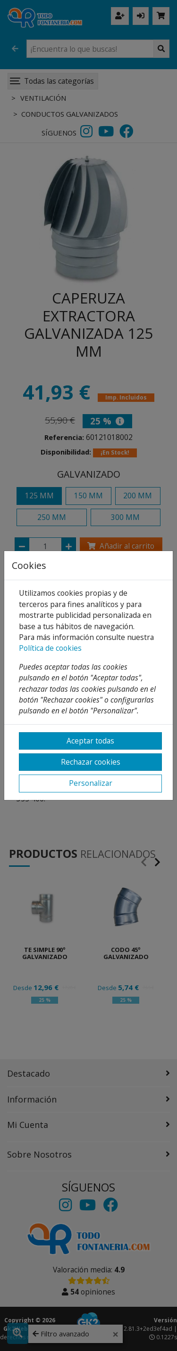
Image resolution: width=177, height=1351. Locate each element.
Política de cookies (50, 648)
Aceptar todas (90, 740)
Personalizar (90, 783)
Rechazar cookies (90, 762)
